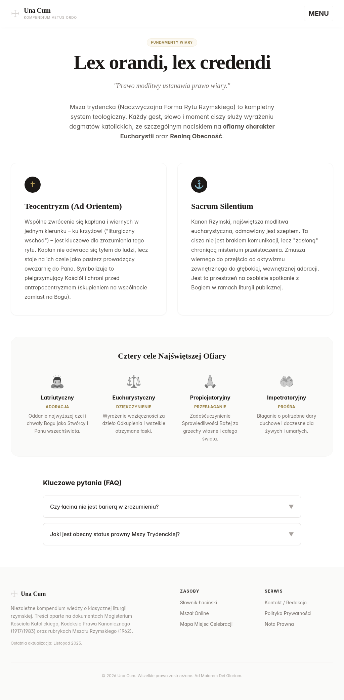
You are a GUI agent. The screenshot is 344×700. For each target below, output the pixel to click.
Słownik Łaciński (198, 602)
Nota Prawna (279, 624)
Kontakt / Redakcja (286, 602)
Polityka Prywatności (288, 613)
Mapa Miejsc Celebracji (206, 624)
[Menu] (318, 13)
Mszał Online (194, 613)
